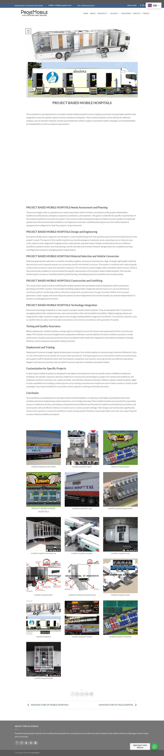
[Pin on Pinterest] (87, 694)
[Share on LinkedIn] (91, 694)
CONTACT (137, 13)
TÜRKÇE (145, 13)
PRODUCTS (103, 13)
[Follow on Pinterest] (35, 743)
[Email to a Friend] (82, 694)
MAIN (85, 13)
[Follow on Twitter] (145, 5)
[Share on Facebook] (73, 694)
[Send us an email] (31, 743)
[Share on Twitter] (77, 694)
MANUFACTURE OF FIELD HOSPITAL (118, 705)
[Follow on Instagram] (143, 5)
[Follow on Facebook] (140, 5)
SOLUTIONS (126, 13)
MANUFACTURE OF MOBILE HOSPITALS (47, 705)
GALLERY (114, 13)
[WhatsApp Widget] (154, 746)
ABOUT (93, 13)
